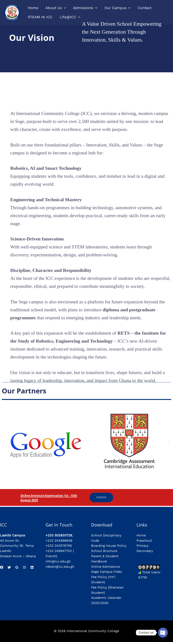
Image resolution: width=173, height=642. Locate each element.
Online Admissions (105, 566)
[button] (4, 442)
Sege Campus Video (106, 571)
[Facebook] (1, 567)
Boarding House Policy (108, 545)
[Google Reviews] (16, 567)
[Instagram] (24, 567)
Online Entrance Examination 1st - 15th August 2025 (51, 497)
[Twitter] (9, 567)
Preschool (144, 540)
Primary (142, 545)
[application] (64, 8)
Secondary (144, 551)
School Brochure (104, 551)
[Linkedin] (32, 567)
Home (141, 535)
